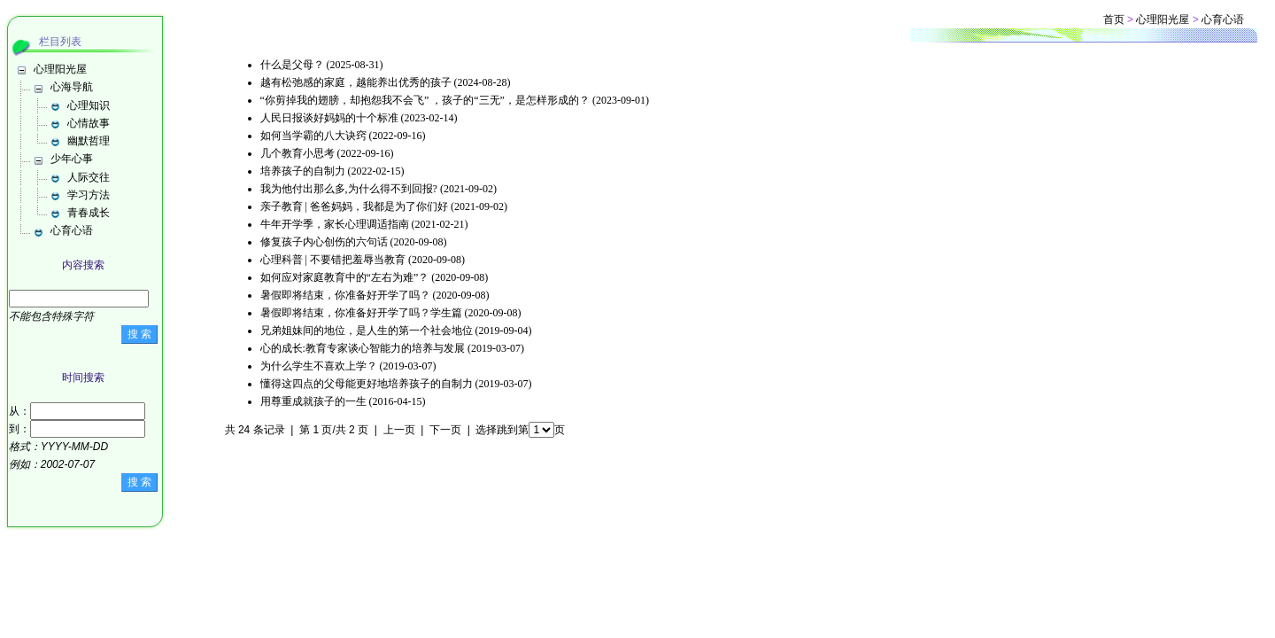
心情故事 (88, 123)
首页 (1113, 19)
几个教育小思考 (297, 153)
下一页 (445, 430)
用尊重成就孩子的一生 (313, 401)
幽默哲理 (88, 141)
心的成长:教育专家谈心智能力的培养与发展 (362, 348)
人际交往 (88, 177)
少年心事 (71, 158)
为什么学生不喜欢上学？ (318, 366)
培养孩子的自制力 (302, 171)
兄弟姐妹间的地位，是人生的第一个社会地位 (366, 330)
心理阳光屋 (60, 69)
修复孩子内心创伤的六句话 (324, 242)
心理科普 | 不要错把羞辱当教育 (333, 259)
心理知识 (88, 105)
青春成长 (88, 212)
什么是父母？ (292, 64)
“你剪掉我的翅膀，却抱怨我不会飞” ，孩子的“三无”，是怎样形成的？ (425, 100)
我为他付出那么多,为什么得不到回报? (348, 189)
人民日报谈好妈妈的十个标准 (329, 118)
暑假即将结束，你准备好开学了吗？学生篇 (361, 313)
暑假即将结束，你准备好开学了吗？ (345, 295)
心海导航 (71, 87)
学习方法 (88, 195)
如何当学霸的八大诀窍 (313, 135)
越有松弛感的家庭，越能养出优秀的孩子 (356, 82)
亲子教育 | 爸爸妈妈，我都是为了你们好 (354, 206)
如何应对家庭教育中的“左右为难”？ (344, 277)
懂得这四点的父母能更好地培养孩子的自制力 (366, 383)
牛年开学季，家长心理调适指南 (334, 224)
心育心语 (71, 230)
